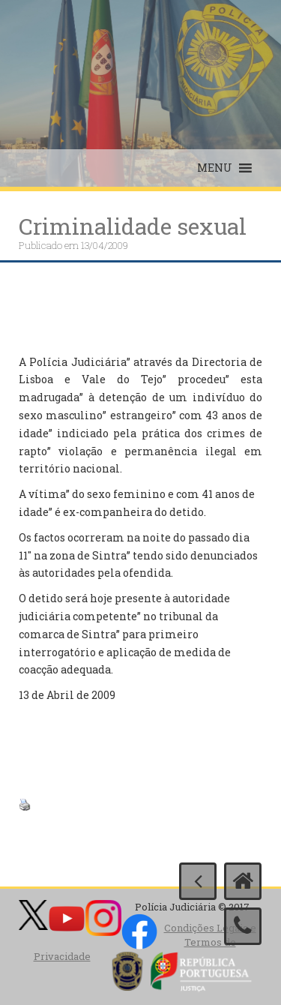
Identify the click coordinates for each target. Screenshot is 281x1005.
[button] (214, 168)
